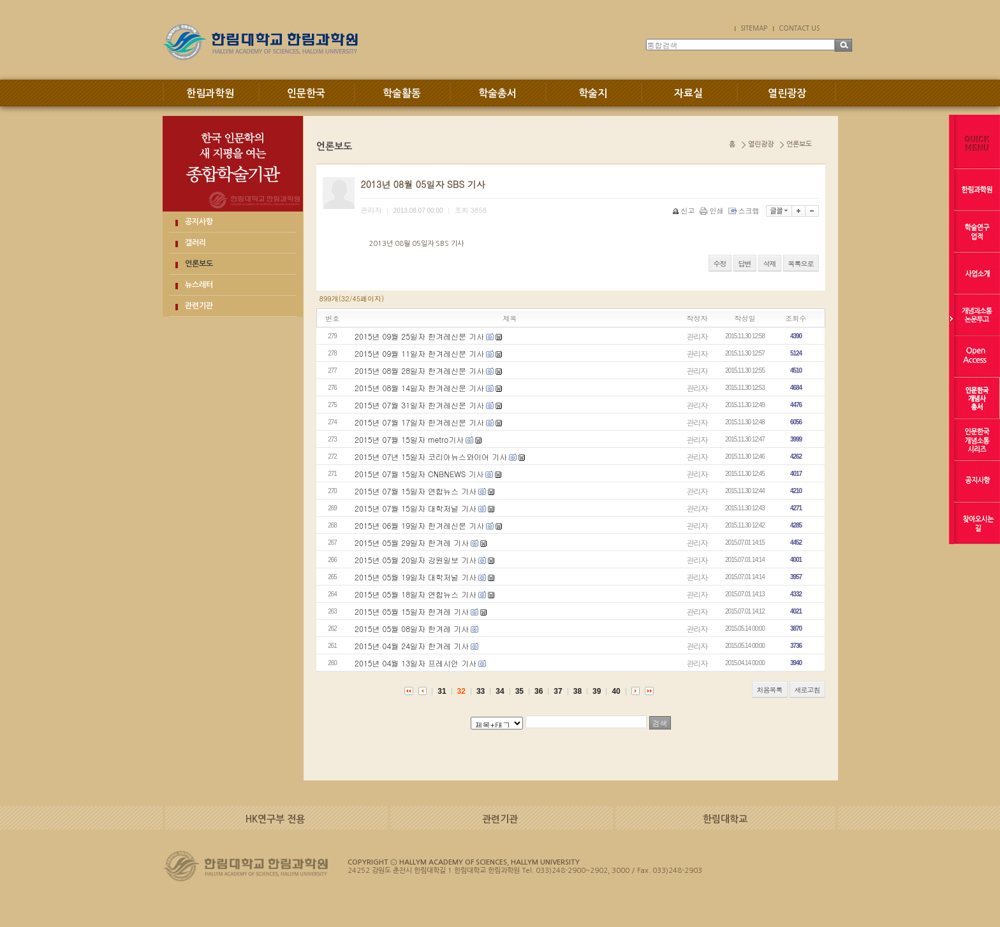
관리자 (697, 336)
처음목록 (770, 689)
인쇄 (713, 210)
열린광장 (787, 93)
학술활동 (402, 93)
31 (442, 691)
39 (596, 691)
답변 (745, 263)
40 (616, 691)
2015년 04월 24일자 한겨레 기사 (412, 645)
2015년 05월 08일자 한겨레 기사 (412, 628)
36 (538, 691)
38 (577, 691)
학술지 (592, 93)
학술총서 (497, 93)
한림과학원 (210, 93)
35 (519, 691)
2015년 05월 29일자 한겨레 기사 (412, 542)
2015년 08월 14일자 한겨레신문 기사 (419, 387)
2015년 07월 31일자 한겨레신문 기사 (419, 404)
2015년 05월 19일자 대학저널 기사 (415, 576)
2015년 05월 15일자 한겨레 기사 (412, 611)
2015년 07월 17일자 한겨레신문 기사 (419, 422)
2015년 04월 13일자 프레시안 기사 (415, 663)
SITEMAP (753, 28)
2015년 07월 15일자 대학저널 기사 (415, 508)
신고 (684, 210)
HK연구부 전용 (275, 819)
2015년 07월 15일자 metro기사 (409, 439)
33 (480, 691)
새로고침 (807, 689)
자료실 (688, 93)
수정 (720, 263)
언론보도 (199, 264)
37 (558, 691)
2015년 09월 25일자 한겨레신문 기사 (419, 336)
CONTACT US (799, 28)
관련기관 (199, 306)
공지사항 (199, 222)
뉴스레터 (199, 285)
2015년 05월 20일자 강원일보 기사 (415, 559)
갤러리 (195, 243)
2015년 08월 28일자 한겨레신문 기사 (419, 370)
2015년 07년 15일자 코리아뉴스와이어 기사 (431, 456)
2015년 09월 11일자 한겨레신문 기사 (419, 353)
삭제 (769, 263)
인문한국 (306, 93)
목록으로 (801, 263)
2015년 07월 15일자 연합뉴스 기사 (415, 490)
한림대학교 (725, 819)
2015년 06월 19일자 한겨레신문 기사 (419, 525)
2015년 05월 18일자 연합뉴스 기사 (415, 594)
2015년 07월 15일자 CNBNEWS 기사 (419, 473)
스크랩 (745, 210)
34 (500, 691)
